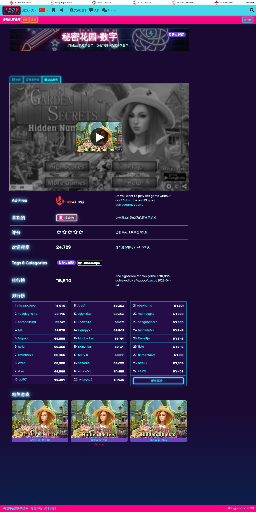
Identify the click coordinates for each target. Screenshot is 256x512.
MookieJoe (86, 338)
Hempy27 (85, 330)
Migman (23, 338)
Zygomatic (238, 508)
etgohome (144, 305)
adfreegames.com (128, 205)
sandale (83, 363)
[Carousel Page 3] (103, 444)
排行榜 (248, 19)
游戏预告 (51, 79)
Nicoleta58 (146, 330)
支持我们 (78, 10)
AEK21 (142, 371)
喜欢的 (67, 218)
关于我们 (50, 508)
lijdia (141, 346)
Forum (109, 10)
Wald (21, 363)
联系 (94, 10)
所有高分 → (158, 380)
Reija (21, 346)
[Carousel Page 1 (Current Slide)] (95, 444)
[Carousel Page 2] (99, 444)
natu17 (142, 363)
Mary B (83, 355)
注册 (33, 19)
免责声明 (36, 508)
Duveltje (144, 338)
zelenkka (84, 314)
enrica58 (84, 371)
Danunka (84, 346)
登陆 (25, 19)
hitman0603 (146, 355)
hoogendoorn (147, 322)
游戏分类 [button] (28, 10)
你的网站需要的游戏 (15, 508)
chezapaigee (26, 305)
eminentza (25, 355)
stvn (21, 371)
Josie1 (81, 305)
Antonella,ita (27, 322)
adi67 (23, 379)
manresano (146, 314)
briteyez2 (85, 379)
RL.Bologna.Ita (27, 314)
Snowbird (84, 322)
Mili (20, 330)
